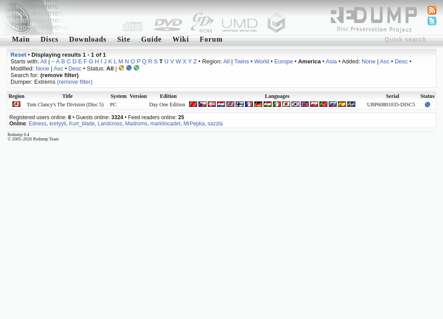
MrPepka (194, 124)
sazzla (215, 124)
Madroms (136, 124)
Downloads (88, 39)
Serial (392, 96)
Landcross (109, 124)
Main (21, 39)
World (261, 61)
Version (138, 96)
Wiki (180, 39)
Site (124, 39)
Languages (277, 96)
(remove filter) (75, 81)
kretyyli (58, 124)
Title (67, 96)
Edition (168, 96)
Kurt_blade (82, 124)
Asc (384, 61)
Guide (151, 39)
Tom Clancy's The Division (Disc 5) (65, 104)
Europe (283, 61)
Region (16, 96)
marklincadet (165, 124)
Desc (401, 61)
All (43, 61)
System (118, 96)
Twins (241, 61)
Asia (331, 61)
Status (427, 96)
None (368, 61)
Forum (211, 39)
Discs (49, 39)
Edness (38, 124)
